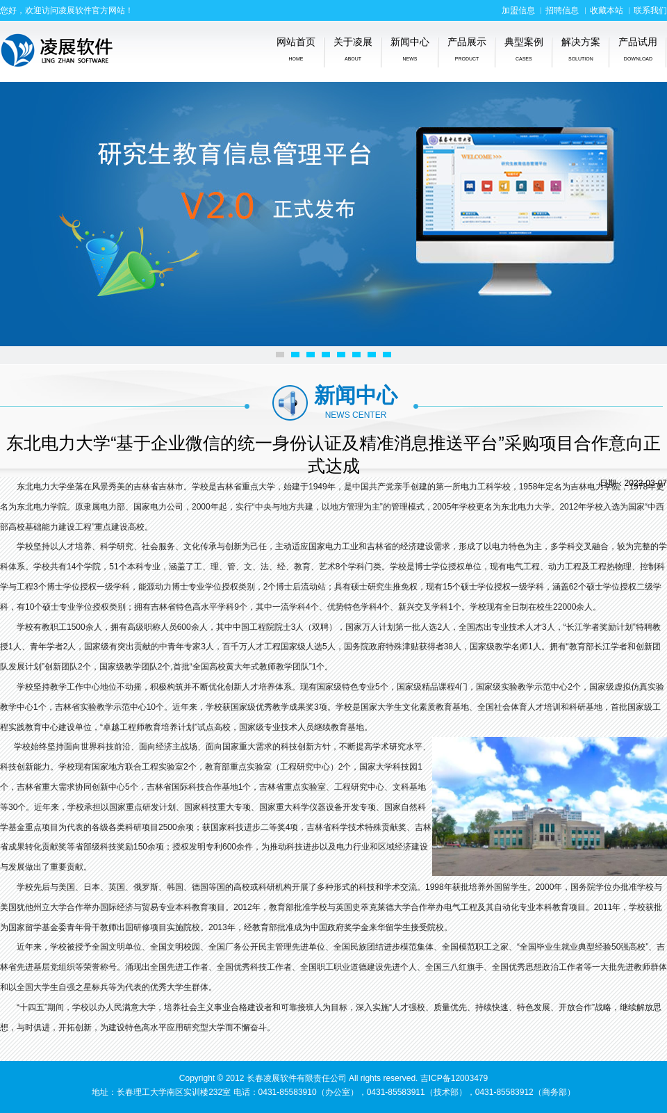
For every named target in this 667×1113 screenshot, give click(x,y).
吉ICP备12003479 (454, 1078)
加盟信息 (518, 10)
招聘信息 (562, 10)
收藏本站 (606, 10)
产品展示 (466, 49)
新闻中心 (409, 49)
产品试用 (637, 49)
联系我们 (650, 10)
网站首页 (296, 49)
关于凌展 (353, 49)
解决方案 (580, 49)
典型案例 (523, 49)
